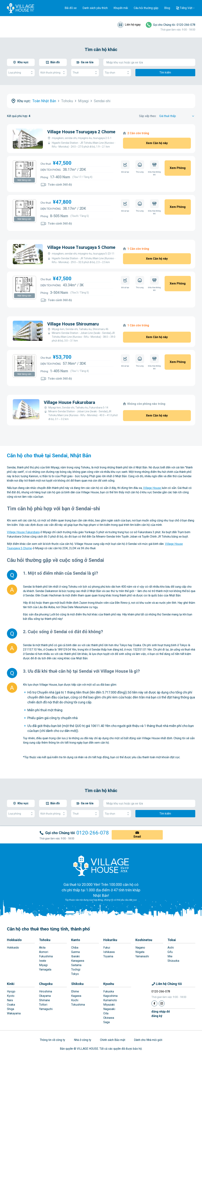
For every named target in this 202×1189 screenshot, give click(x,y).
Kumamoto (110, 1000)
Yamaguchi (46, 1009)
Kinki (10, 984)
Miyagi (43, 965)
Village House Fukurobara (69, 402)
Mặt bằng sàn (24, 180)
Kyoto (10, 996)
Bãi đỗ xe (71, 8)
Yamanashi (142, 956)
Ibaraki (75, 956)
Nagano (140, 947)
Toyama (108, 956)
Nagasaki (109, 1009)
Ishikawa (109, 952)
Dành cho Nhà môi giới (148, 1040)
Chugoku (46, 984)
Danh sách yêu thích (95, 8)
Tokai (172, 940)
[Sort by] (177, 116)
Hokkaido (14, 940)
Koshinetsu (143, 940)
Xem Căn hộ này (157, 143)
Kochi (74, 1000)
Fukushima (46, 956)
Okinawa (108, 1018)
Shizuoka (173, 960)
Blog (167, 8)
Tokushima (78, 1004)
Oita (105, 1013)
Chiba (74, 947)
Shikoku (77, 984)
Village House (152, 488)
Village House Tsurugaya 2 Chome (81, 131)
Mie (170, 956)
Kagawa (76, 996)
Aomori (43, 952)
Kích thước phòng (53, 72)
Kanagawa (77, 960)
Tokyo (75, 974)
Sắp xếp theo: (147, 116)
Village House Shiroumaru (73, 324)
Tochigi (75, 969)
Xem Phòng (178, 168)
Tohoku (44, 940)
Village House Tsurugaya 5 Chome (81, 247)
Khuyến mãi (120, 8)
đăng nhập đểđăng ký (160, 1014)
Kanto (75, 940)
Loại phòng (20, 72)
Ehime (75, 991)
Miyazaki (109, 1004)
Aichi (171, 947)
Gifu (170, 952)
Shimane (44, 1000)
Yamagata (45, 969)
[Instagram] (162, 1003)
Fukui (106, 947)
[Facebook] (154, 1003)
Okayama (45, 996)
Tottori (43, 1004)
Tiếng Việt (186, 8)
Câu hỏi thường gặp (146, 8)
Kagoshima (110, 996)
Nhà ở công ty (82, 1040)
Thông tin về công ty (52, 1040)
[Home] (101, 865)
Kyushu (108, 984)
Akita (42, 947)
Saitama (76, 965)
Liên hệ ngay (133, 24)
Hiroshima (45, 991)
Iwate (42, 960)
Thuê (85, 72)
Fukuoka (108, 991)
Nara (10, 1000)
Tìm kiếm (165, 72)
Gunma (75, 952)
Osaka (11, 1004)
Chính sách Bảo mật (112, 1040)
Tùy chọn (117, 72)
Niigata (139, 952)
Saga (106, 1022)
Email (137, 836)
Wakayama (14, 1013)
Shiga (10, 1009)
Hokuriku (110, 940)
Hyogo (11, 991)
